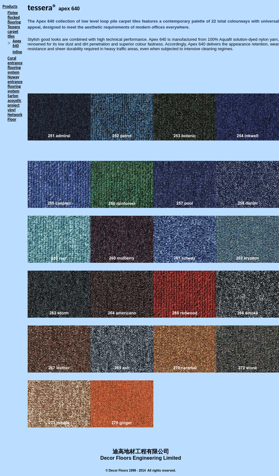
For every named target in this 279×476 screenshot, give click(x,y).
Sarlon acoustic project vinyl (14, 102)
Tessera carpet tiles (14, 31)
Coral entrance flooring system (15, 65)
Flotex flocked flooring (14, 17)
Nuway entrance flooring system (15, 84)
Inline (17, 52)
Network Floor (15, 117)
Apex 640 (17, 43)
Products (10, 6)
